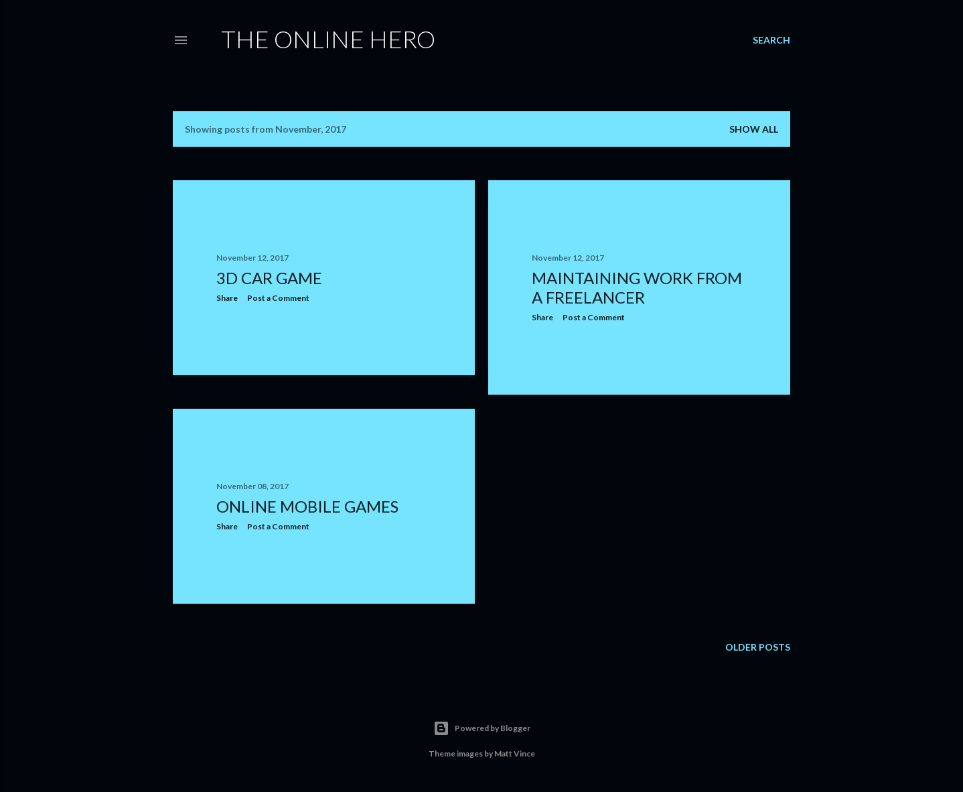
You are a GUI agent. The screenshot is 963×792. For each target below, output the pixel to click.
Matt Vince (514, 753)
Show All (753, 129)
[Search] (771, 40)
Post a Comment (278, 298)
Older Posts (757, 647)
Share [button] (227, 298)
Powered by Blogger (481, 728)
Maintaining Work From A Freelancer (637, 287)
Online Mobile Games (307, 506)
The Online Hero (328, 39)
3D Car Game (269, 277)
